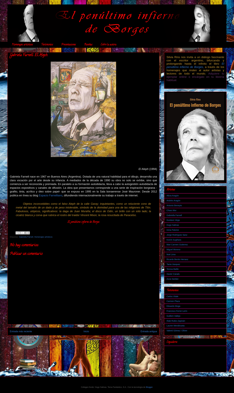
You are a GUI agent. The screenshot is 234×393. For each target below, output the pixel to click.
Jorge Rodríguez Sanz (177, 235)
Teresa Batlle (173, 269)
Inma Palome (173, 230)
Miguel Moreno (173, 249)
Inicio (86, 331)
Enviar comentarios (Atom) (89, 339)
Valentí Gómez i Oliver (177, 330)
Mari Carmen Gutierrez (177, 244)
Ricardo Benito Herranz (177, 259)
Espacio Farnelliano (50, 195)
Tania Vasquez (173, 264)
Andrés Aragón (173, 200)
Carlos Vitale (172, 296)
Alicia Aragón (173, 195)
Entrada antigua (149, 331)
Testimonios (47, 45)
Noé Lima (171, 254)
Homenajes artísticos (22, 45)
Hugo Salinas (173, 225)
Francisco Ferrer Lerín (177, 311)
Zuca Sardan (172, 279)
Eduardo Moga (173, 306)
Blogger (149, 387)
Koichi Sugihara (174, 240)
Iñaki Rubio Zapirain (176, 321)
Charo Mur (171, 210)
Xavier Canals (173, 274)
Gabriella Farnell (26, 237)
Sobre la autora (108, 45)
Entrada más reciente (21, 331)
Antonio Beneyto (174, 205)
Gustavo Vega (173, 220)
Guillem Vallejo (173, 316)
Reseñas (88, 45)
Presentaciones (68, 45)
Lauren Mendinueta (176, 325)
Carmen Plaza (173, 301)
